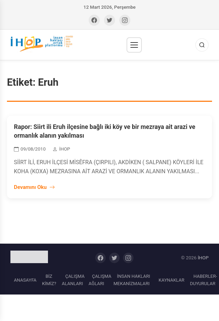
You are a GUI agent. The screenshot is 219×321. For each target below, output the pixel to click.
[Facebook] (94, 20)
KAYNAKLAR (171, 280)
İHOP (203, 257)
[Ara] (202, 45)
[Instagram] (124, 20)
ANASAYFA (25, 280)
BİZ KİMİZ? (49, 280)
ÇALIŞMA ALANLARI (73, 280)
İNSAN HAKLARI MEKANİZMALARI (131, 280)
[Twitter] (109, 20)
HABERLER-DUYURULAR (203, 280)
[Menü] (134, 45)
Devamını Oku (34, 187)
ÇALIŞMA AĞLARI (100, 280)
